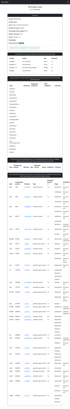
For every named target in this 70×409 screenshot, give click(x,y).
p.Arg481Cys (27, 319)
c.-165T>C (27, 265)
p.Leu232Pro (27, 282)
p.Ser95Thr (27, 197)
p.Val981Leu (27, 376)
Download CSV (14, 48)
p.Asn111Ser (27, 229)
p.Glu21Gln (27, 187)
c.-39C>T (26, 303)
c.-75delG (27, 381)
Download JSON (34, 48)
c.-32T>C (26, 335)
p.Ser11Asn (27, 316)
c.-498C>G (27, 368)
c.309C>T (26, 244)
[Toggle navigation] (68, 2)
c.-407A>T (27, 348)
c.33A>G (26, 287)
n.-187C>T (27, 270)
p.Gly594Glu (27, 249)
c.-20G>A (26, 311)
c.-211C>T (27, 395)
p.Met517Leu (28, 338)
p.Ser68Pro (27, 239)
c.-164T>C (27, 354)
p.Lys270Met (27, 216)
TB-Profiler (5, 2)
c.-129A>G (27, 292)
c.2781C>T (27, 371)
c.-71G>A (26, 307)
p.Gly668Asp (27, 206)
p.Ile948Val (27, 253)
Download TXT (24, 48)
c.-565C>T (27, 363)
